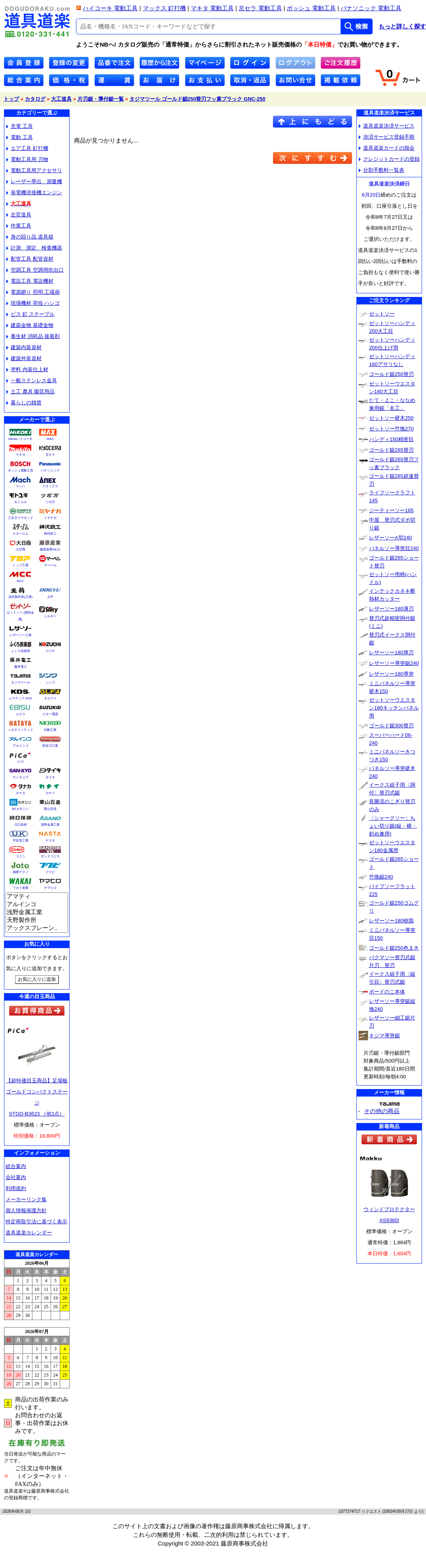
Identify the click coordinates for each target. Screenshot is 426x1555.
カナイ (50, 793)
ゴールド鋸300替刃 (391, 726)
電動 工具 (19, 137)
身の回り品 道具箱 (29, 237)
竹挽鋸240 (381, 877)
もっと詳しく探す (402, 26)
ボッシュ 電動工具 (311, 8)
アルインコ (20, 745)
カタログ (35, 99)
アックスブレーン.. (37, 928)
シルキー (50, 616)
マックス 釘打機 (164, 8)
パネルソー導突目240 (394, 548)
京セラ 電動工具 (260, 8)
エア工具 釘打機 (27, 148)
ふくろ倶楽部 (20, 651)
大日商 (20, 549)
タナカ (20, 793)
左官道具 (18, 215)
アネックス (50, 486)
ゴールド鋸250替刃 (391, 374)
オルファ (50, 698)
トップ (11, 99)
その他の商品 (381, 1111)
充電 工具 (19, 126)
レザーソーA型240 (390, 538)
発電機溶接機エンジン (34, 192)
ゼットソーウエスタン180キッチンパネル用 (394, 708)
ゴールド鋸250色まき (394, 948)
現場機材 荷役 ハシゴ (33, 303)
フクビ (50, 872)
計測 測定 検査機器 (34, 248)
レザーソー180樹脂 (391, 921)
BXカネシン (20, 809)
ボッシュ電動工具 (20, 470)
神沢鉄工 (50, 533)
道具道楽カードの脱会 (387, 148)
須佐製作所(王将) (20, 597)
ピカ (20, 761)
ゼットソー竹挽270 (391, 429)
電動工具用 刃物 (27, 159)
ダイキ (50, 777)
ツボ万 (50, 502)
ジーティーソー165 (391, 510)
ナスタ (50, 840)
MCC (20, 581)
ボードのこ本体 (387, 992)
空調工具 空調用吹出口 (35, 270)
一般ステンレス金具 (31, 380)
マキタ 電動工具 (212, 8)
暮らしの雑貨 (24, 403)
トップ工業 (20, 565)
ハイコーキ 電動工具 (110, 8)
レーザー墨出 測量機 (34, 181)
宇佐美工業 (20, 840)
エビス (20, 714)
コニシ (20, 856)
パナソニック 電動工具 (371, 8)
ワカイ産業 (20, 888)
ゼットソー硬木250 (391, 418)
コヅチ (50, 651)
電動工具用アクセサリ (34, 170)
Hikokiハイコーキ (20, 439)
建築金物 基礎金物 (29, 325)
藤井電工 (20, 667)
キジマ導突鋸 (384, 1036)
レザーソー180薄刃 (391, 609)
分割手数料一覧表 (381, 170)
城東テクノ (20, 872)
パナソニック (50, 470)
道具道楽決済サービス (387, 126)
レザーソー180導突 (391, 674)
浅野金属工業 (50, 824)
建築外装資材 (24, 358)
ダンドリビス (50, 856)
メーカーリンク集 (26, 1199)
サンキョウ (20, 777)
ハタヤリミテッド (20, 730)
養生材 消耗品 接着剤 (33, 336)
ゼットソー (382, 314)
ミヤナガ (50, 518)
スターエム (20, 533)
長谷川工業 (50, 745)
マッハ (20, 486)
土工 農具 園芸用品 (30, 391)
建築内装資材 (24, 347)
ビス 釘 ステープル (30, 314)
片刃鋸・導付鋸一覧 (101, 99)
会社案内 (16, 1177)
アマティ (37, 897)
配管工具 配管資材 (29, 259)
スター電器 (50, 714)
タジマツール (20, 682)
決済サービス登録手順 (387, 137)
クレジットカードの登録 (389, 159)
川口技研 (20, 824)
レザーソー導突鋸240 (394, 663)
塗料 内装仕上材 (27, 369)
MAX (50, 439)
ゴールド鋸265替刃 (391, 450)
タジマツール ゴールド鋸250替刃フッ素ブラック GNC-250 (197, 99)
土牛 (50, 597)
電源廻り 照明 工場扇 (33, 292)
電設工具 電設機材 (29, 281)
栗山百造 (50, 809)
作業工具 (18, 226)
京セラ (50, 454)
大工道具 (61, 99)
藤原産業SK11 (50, 549)
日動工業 (50, 730)
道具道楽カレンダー (29, 1233)
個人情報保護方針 (26, 1210)
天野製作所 (37, 920)
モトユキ (20, 502)
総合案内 (16, 1166)
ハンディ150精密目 (391, 439)
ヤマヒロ (50, 888)
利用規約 (16, 1188)
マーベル (50, 565)
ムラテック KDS (20, 698)
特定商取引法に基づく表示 (36, 1221)
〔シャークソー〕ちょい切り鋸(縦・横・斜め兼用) (393, 826)
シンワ (50, 682)
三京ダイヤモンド (20, 518)
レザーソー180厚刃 (391, 652)
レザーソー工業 (20, 635)
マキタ (20, 454)
